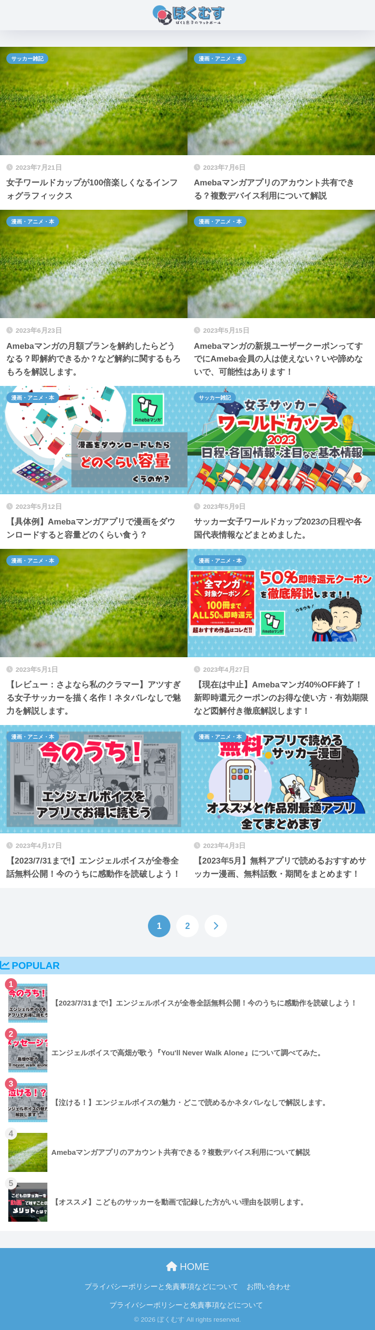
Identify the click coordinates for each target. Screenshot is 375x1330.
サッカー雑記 (27, 58)
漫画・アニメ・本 (220, 58)
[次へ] (216, 926)
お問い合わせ (269, 1286)
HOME (187, 1266)
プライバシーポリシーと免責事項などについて (161, 1286)
